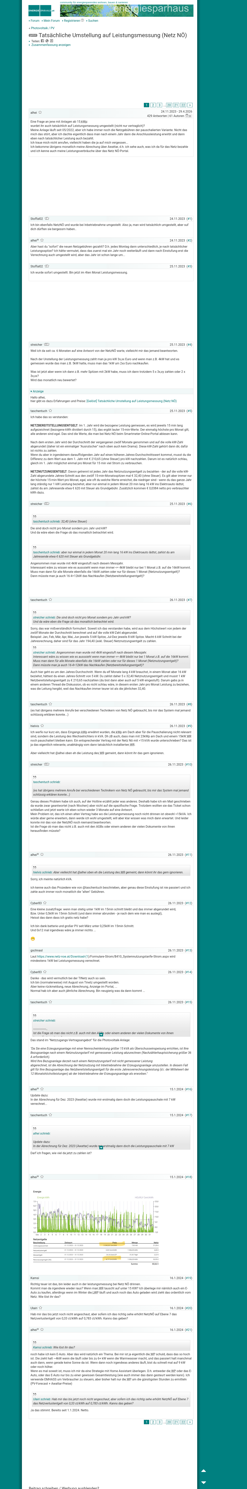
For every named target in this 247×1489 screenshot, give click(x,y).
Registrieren (71, 20)
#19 (188, 1278)
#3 (189, 266)
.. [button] (99, 667)
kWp (83, 121)
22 (183, 105)
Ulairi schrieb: (42, 1399)
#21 (188, 1330)
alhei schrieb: (41, 1133)
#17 (188, 1115)
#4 (189, 344)
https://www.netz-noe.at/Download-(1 (62, 956)
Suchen (92, 20)
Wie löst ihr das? (66, 1346)
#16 (188, 1089)
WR (188, 736)
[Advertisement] (111, 75)
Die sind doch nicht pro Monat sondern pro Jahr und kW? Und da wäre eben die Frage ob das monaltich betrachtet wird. (82, 618)
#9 (189, 726)
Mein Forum (51, 20)
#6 (189, 504)
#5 (189, 411)
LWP (95, 1292)
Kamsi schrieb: (43, 1347)
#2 (189, 240)
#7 (189, 600)
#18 (188, 1177)
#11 (188, 855)
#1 (189, 219)
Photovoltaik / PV (43, 28)
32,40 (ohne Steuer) (66, 520)
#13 (188, 950)
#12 (188, 903)
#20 (188, 1308)
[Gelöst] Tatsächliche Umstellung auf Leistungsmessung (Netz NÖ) (132, 401)
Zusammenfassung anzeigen (50, 45)
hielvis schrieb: (43, 872)
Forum (34, 20)
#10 (188, 764)
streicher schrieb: (44, 617)
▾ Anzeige (37, 391)
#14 (188, 972)
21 (176, 105)
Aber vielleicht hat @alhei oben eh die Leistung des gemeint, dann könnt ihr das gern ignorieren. (108, 871)
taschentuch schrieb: (47, 521)
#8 (189, 704)
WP (152, 1354)
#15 (188, 1002)
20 (169, 105)
